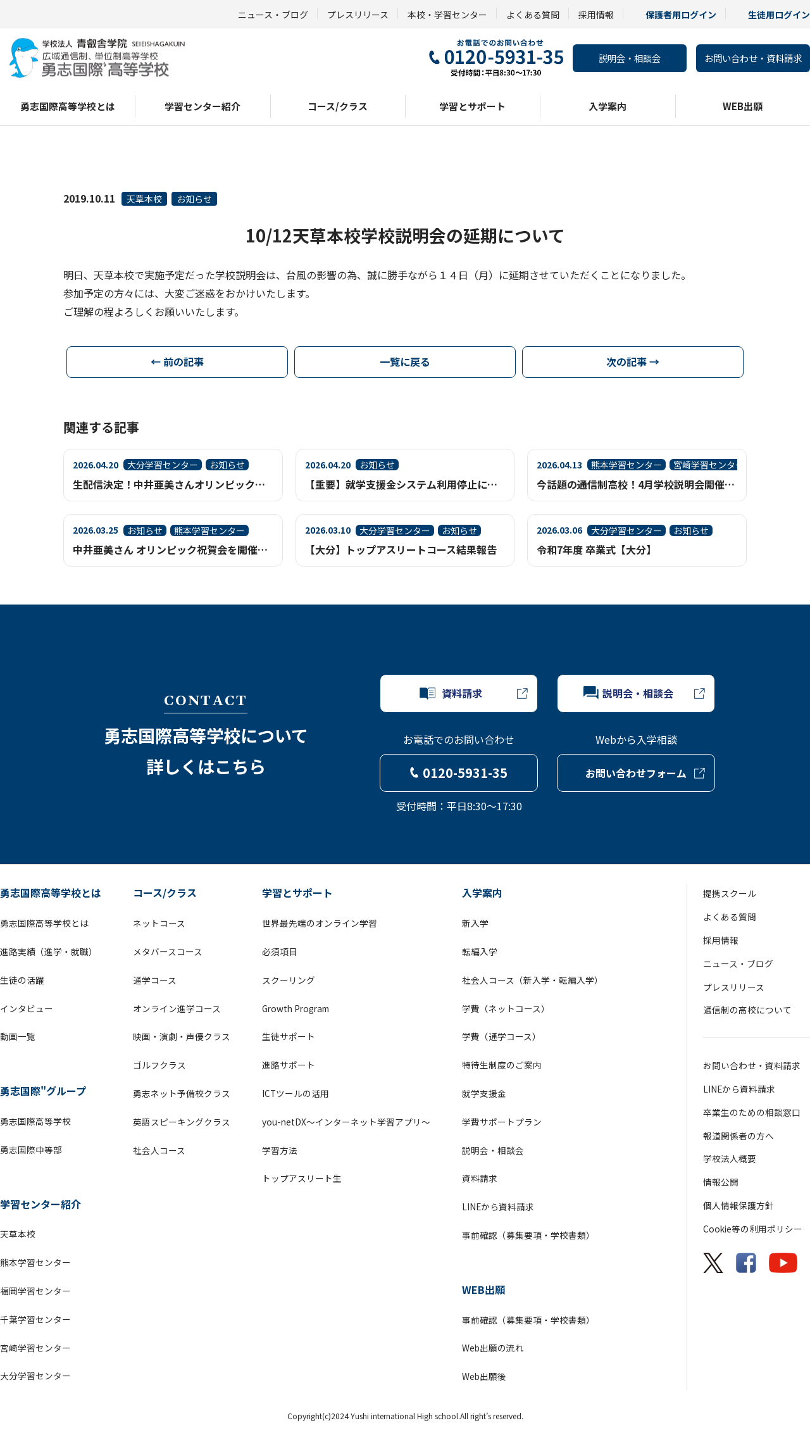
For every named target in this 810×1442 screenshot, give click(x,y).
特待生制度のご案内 (502, 1064)
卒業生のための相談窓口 (752, 1112)
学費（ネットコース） (506, 1008)
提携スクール (729, 893)
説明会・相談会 (630, 58)
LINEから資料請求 (498, 1206)
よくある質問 (532, 14)
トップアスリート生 (302, 1178)
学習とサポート (472, 106)
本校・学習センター (447, 14)
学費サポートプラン (502, 1121)
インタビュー (26, 1008)
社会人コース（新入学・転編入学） (532, 980)
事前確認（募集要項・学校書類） (528, 1235)
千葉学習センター (35, 1319)
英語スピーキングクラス (181, 1121)
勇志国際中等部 (31, 1149)
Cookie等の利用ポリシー (752, 1228)
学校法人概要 (729, 1158)
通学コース (155, 980)
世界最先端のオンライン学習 (319, 923)
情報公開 (720, 1182)
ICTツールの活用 (295, 1093)
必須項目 (279, 951)
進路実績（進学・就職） (48, 951)
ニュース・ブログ (273, 14)
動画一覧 (17, 1036)
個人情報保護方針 (738, 1205)
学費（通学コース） (501, 1036)
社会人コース (159, 1150)
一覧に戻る (405, 361)
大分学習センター (35, 1375)
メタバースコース (167, 951)
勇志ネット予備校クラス (181, 1093)
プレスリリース (358, 14)
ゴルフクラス (159, 1064)
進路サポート (288, 1064)
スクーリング (288, 980)
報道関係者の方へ (738, 1135)
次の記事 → (632, 361)
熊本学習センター (35, 1262)
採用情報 (596, 14)
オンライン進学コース (177, 1008)
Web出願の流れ (493, 1347)
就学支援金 (484, 1093)
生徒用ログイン (779, 14)
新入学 (475, 923)
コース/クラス (338, 106)
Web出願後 (484, 1376)
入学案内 (607, 106)
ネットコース (159, 923)
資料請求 (479, 1178)
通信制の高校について (747, 1009)
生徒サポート (288, 1036)
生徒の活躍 (22, 980)
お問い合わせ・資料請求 (753, 58)
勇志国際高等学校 (35, 1121)
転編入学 (479, 951)
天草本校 (144, 198)
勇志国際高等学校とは (67, 106)
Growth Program (295, 1008)
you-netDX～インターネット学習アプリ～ (346, 1121)
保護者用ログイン (680, 14)
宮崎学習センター (35, 1347)
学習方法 (279, 1150)
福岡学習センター (35, 1290)
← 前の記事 (177, 361)
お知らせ (194, 198)
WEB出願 (743, 106)
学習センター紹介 (202, 106)
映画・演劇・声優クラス (181, 1036)
